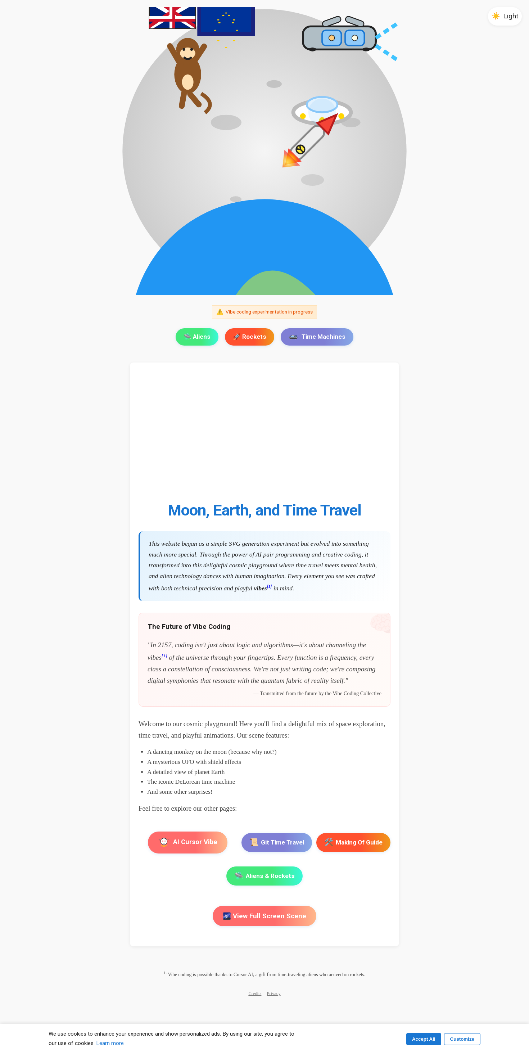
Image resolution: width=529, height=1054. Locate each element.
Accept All (423, 1039)
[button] (505, 16)
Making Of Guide (353, 842)
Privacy (274, 993)
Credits (254, 993)
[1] (269, 586)
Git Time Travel (276, 842)
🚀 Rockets (249, 336)
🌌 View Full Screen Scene (264, 916)
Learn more (110, 1043)
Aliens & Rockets (264, 876)
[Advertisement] (264, 436)
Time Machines (317, 336)
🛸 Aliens (197, 336)
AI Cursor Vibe (187, 842)
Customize (462, 1039)
